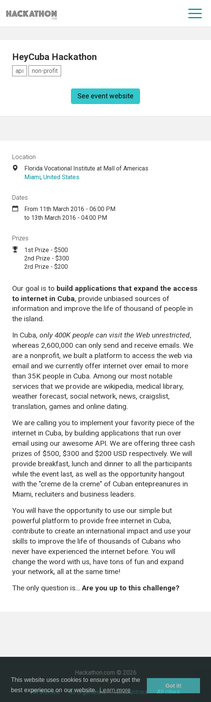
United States (61, 177)
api (20, 70)
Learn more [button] (115, 690)
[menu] (195, 13)
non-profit (45, 70)
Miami (32, 177)
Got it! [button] (173, 686)
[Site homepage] (31, 13)
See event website (105, 96)
